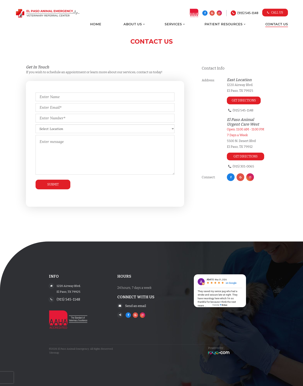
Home (95, 24)
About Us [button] (132, 24)
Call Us (275, 12)
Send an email (135, 306)
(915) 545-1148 (247, 13)
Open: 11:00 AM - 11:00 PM (245, 129)
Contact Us (276, 24)
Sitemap (54, 352)
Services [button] (173, 24)
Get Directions (244, 100)
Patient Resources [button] (223, 24)
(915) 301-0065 (243, 166)
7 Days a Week (237, 135)
